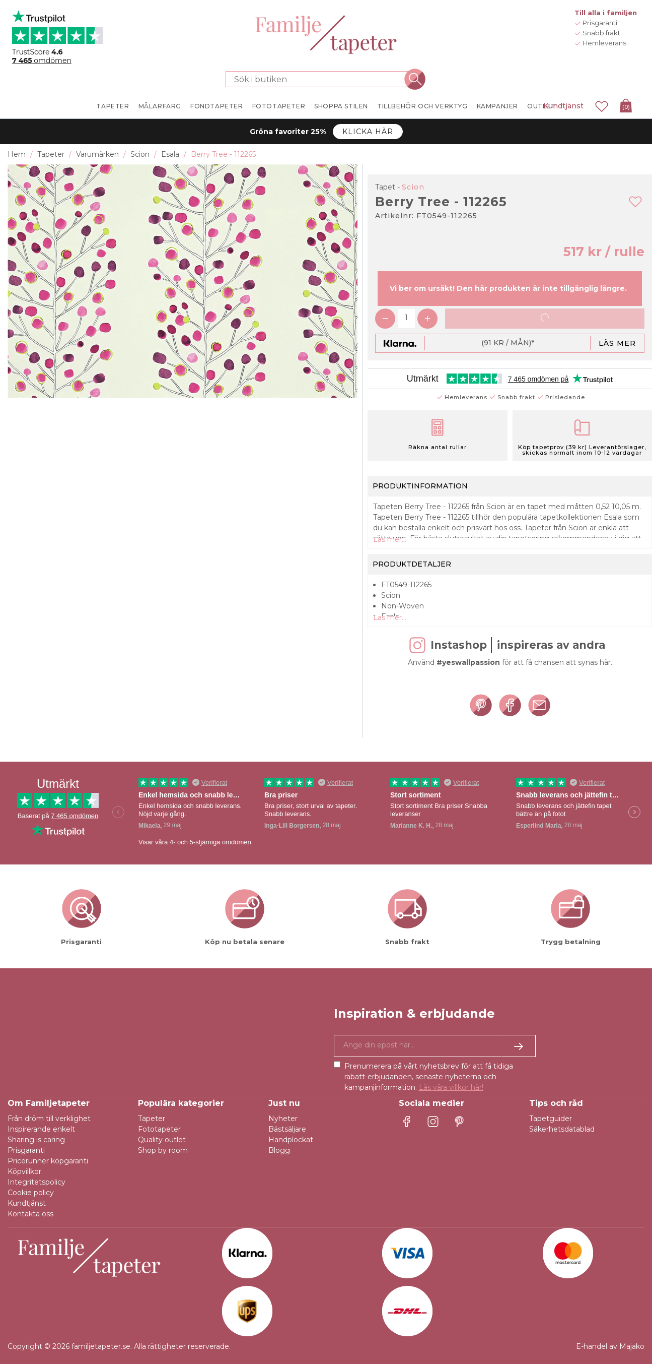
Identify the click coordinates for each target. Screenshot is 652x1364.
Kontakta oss (30, 1213)
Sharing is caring (36, 1139)
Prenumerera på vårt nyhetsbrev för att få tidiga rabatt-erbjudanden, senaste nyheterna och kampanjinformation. (428, 1077)
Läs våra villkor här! (451, 1087)
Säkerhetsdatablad (562, 1129)
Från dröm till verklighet (49, 1118)
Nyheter (283, 1118)
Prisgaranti (26, 1150)
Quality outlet (162, 1139)
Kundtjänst (563, 105)
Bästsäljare (287, 1129)
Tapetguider (550, 1118)
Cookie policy (31, 1192)
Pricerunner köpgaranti (48, 1160)
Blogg (279, 1150)
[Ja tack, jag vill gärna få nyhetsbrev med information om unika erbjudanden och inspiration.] (435, 1046)
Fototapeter (159, 1129)
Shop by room (163, 1150)
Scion (413, 187)
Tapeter (151, 1118)
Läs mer (617, 343)
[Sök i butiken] (320, 79)
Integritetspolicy (36, 1182)
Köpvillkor (24, 1171)
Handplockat (290, 1139)
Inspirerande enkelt (41, 1129)
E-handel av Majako (610, 1346)
